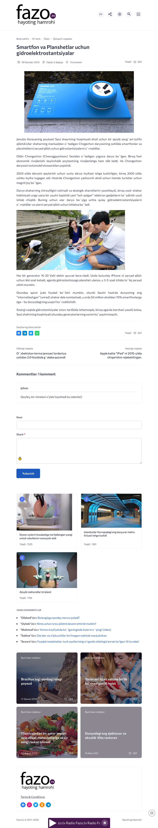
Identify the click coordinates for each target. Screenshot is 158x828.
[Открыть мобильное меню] (138, 14)
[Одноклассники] (42, 804)
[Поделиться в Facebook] (18, 333)
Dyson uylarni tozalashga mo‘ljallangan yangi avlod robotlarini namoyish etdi (46, 536)
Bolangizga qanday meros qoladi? (59, 617)
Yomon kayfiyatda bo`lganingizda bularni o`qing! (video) (75, 629)
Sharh (20, 434)
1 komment (74, 62)
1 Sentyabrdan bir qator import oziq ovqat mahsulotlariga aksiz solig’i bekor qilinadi (44, 737)
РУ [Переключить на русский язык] (100, 14)
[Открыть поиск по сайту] (129, 14)
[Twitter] (35, 804)
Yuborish (28, 473)
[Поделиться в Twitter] (31, 333)
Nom (19, 417)
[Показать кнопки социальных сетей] (110, 14)
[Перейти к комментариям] (152, 813)
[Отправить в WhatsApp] (37, 333)
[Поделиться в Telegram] (24, 333)
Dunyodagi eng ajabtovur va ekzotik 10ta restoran (105, 735)
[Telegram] (48, 804)
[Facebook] (23, 804)
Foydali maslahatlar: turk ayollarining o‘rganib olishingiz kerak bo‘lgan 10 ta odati (88, 641)
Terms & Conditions (33, 796)
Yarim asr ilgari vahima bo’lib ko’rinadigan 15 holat (106, 681)
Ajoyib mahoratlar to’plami (35, 591)
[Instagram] (29, 804)
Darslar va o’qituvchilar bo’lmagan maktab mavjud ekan (72, 635)
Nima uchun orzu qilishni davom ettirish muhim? (66, 623)
